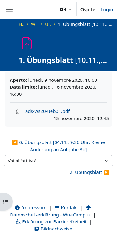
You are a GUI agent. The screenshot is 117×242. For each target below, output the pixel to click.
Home (21, 24)
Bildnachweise (53, 229)
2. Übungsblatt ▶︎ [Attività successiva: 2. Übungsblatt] (89, 172)
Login (106, 9)
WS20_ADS (34, 24)
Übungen (48, 24)
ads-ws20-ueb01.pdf (47, 111)
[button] (65, 9)
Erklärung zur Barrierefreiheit (51, 221)
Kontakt (66, 207)
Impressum (30, 207)
